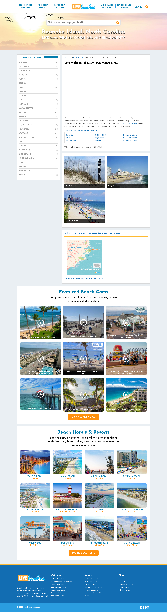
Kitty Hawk (71, 140)
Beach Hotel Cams (58, 590)
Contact (122, 582)
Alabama (38, 62)
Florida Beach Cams (58, 584)
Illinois (38, 92)
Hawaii (38, 87)
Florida (38, 79)
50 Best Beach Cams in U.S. (61, 579)
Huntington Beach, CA (93, 587)
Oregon (38, 146)
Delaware (38, 75)
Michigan (38, 112)
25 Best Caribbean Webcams (62, 582)
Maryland (38, 104)
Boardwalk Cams (57, 593)
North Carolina (38, 137)
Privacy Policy (124, 590)
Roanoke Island (130, 135)
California (38, 67)
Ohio (38, 142)
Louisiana (38, 96)
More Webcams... (83, 417)
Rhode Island (38, 154)
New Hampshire (38, 125)
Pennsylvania (38, 150)
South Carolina (38, 158)
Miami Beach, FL (91, 582)
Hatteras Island (130, 137)
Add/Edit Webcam (126, 584)
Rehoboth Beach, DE (93, 593)
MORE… (88, 596)
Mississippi (38, 121)
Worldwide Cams (57, 596)
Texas (38, 163)
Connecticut (38, 71)
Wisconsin (38, 175)
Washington (38, 171)
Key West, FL (90, 584)
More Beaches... (83, 553)
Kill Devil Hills (101, 135)
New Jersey (38, 129)
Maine (38, 100)
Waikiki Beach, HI (91, 579)
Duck (68, 137)
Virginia (38, 167)
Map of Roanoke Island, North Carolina (84, 278)
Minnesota (38, 117)
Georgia (38, 83)
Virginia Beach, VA (92, 590)
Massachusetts (38, 108)
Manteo (98, 140)
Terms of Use (124, 587)
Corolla (69, 135)
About (121, 579)
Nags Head (99, 137)
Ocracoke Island (130, 140)
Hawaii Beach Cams (58, 587)
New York (38, 133)
